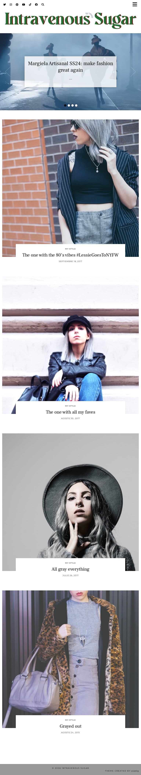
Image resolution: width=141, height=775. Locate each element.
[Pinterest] (17, 4)
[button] (136, 5)
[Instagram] (11, 4)
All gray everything (70, 569)
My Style (70, 249)
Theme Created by (122, 771)
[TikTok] (30, 4)
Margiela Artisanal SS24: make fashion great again (70, 66)
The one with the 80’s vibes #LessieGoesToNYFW (70, 255)
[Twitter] (4, 4)
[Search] (42, 4)
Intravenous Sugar (75, 768)
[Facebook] (36, 4)
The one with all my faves (70, 412)
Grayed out (71, 726)
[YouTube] (23, 4)
